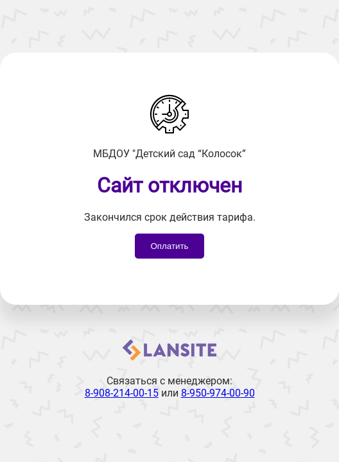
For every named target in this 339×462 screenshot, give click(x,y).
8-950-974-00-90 (218, 393)
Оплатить (169, 246)
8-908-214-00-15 (122, 393)
